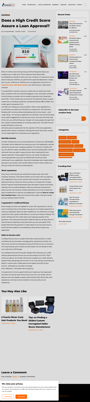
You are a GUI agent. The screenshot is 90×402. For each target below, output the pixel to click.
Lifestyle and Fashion (66, 154)
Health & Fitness (65, 142)
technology (73, 71)
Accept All (66, 396)
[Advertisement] (27, 351)
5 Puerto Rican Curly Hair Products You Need (13, 320)
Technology (71, 137)
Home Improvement (66, 146)
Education (78, 146)
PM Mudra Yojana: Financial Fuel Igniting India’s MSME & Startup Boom (75, 42)
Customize (53, 396)
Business (5, 15)
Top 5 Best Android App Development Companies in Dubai (76, 93)
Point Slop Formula (65, 221)
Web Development (65, 150)
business (72, 21)
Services (75, 142)
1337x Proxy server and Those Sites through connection (75, 212)
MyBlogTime (40, 396)
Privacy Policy (40, 392)
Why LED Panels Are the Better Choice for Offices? (75, 26)
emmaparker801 (7, 31)
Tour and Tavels (79, 150)
